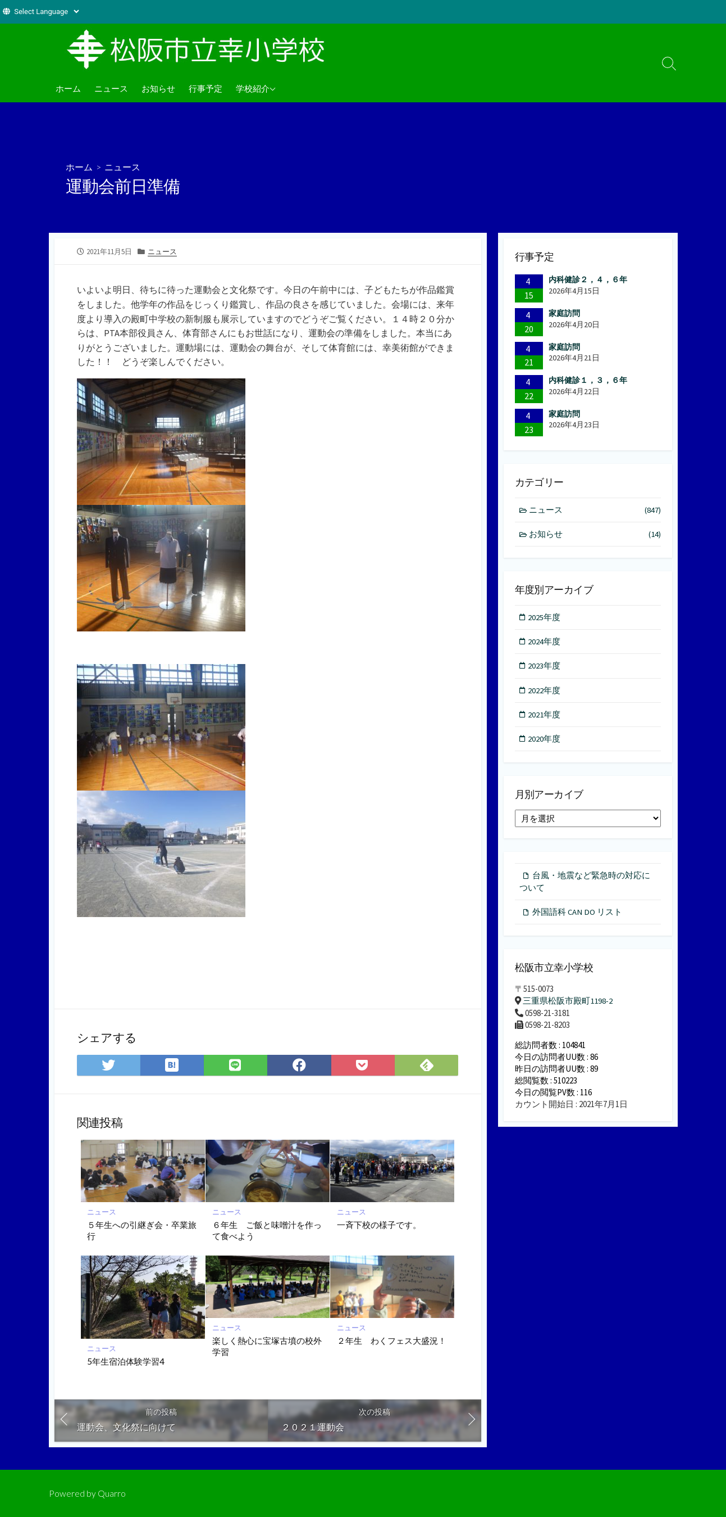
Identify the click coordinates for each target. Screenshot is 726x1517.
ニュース (111, 88)
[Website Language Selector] (46, 11)
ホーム (68, 88)
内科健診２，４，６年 (588, 279)
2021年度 (545, 715)
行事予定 (205, 88)
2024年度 (545, 641)
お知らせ (158, 88)
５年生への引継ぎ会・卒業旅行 (142, 1229)
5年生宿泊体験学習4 (126, 1361)
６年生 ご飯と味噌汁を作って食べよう (267, 1229)
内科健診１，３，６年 (588, 380)
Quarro (112, 1493)
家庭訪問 (564, 313)
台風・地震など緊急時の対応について (584, 883)
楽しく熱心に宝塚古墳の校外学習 (267, 1345)
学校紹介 (253, 88)
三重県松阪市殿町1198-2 (568, 1002)
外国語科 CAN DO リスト (577, 914)
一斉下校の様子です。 (379, 1224)
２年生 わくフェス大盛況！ (391, 1340)
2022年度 (545, 690)
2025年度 (545, 617)
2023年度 (545, 666)
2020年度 (545, 739)
